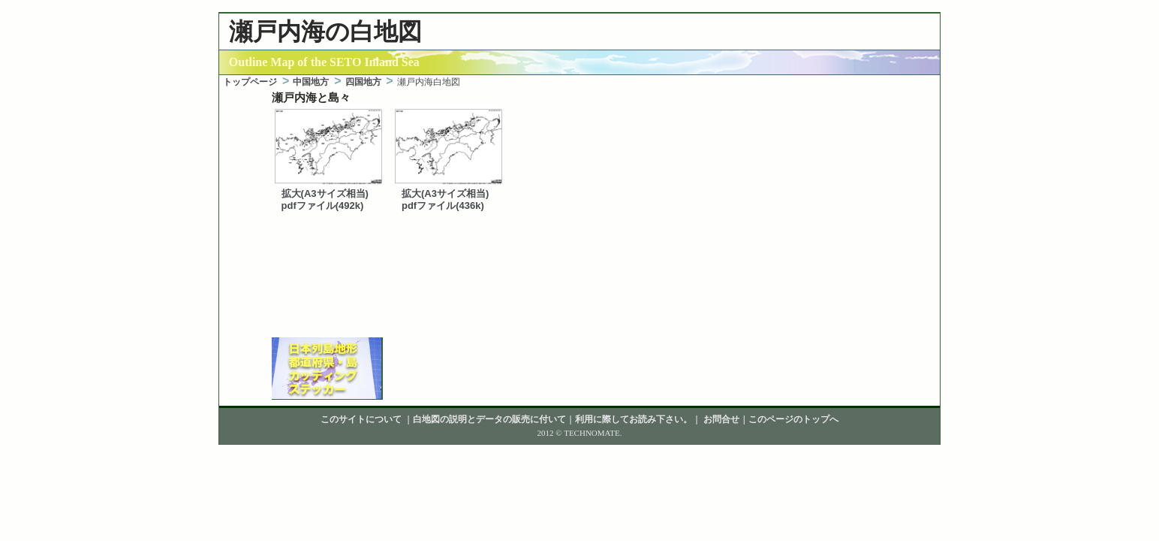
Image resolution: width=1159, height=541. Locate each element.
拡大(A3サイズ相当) (325, 193)
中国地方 (311, 82)
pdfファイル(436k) (443, 205)
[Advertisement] (579, 316)
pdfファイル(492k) (322, 205)
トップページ (250, 82)
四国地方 (363, 82)
